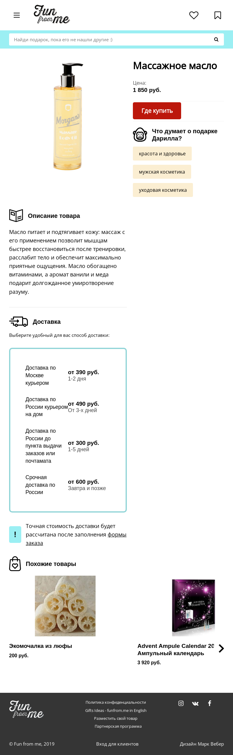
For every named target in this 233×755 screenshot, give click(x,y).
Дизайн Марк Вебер (202, 744)
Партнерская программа (118, 726)
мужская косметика (162, 171)
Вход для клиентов (117, 744)
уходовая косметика (163, 189)
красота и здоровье (162, 153)
